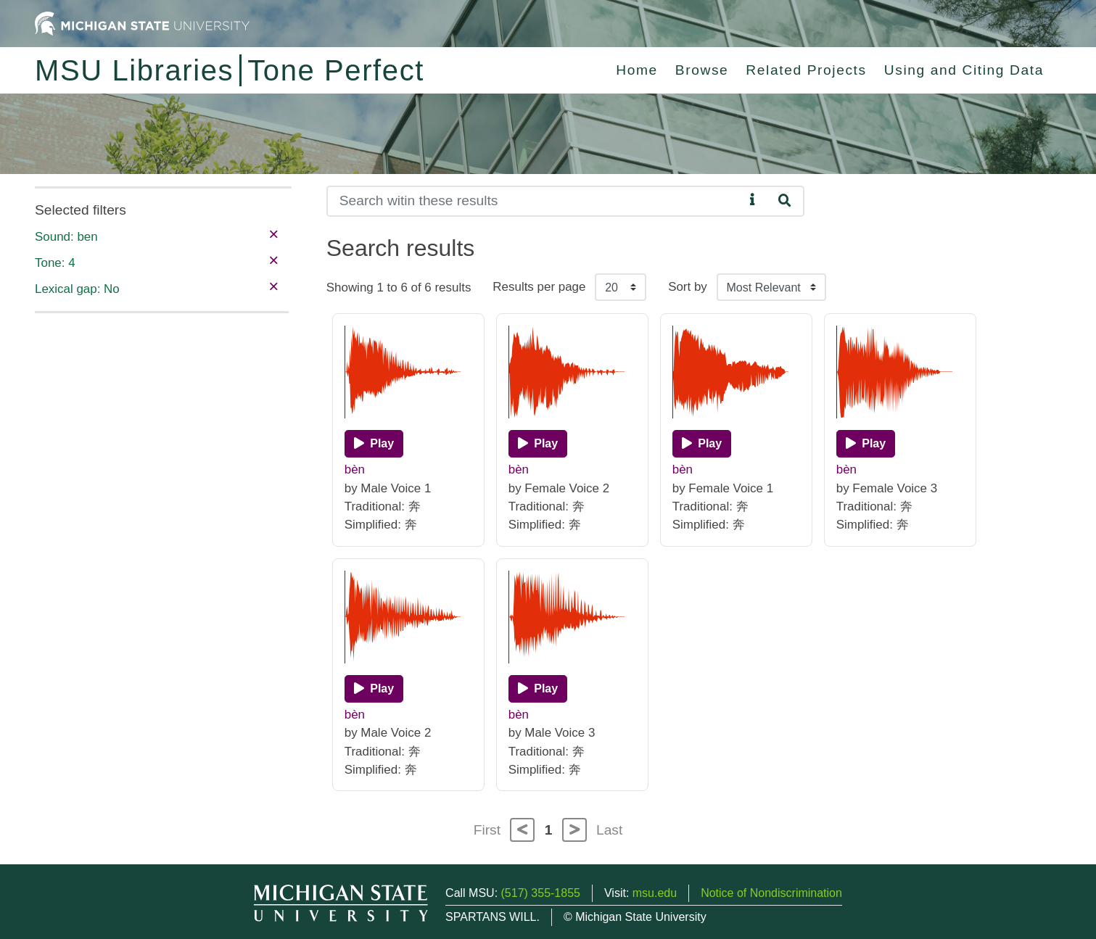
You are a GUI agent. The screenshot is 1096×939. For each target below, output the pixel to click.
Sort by (687, 287)
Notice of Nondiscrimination (771, 893)
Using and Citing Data (964, 70)
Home (637, 70)
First (487, 829)
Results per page (539, 287)
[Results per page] (620, 287)
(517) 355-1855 (540, 893)
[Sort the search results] (771, 287)
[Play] (374, 444)
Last (609, 829)
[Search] (535, 201)
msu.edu (655, 893)
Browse (702, 70)
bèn (355, 469)
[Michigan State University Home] (142, 23)
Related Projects (806, 70)
